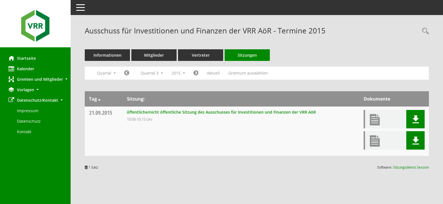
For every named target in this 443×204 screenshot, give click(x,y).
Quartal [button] (106, 73)
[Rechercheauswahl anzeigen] (424, 31)
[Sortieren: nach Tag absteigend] (99, 99)
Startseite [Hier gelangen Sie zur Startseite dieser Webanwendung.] (22, 58)
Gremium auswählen (248, 73)
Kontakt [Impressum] (24, 131)
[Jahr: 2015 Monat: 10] (196, 73)
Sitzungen (247, 55)
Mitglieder (154, 55)
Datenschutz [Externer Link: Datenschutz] (29, 121)
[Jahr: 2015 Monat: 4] (126, 73)
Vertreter (201, 55)
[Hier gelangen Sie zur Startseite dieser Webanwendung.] (35, 26)
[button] (35, 79)
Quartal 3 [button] (152, 73)
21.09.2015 (100, 112)
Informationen (107, 55)
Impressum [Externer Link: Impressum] (27, 110)
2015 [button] (178, 73)
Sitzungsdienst (411, 167)
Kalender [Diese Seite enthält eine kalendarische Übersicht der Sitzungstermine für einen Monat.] (21, 68)
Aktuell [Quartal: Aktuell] (213, 73)
